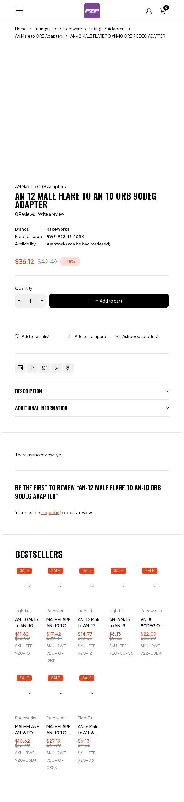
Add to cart (111, 301)
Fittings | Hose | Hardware (58, 28)
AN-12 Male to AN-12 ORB (89, 625)
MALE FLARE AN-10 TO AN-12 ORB (58, 625)
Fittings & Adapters (107, 28)
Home (20, 28)
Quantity (23, 288)
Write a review (51, 214)
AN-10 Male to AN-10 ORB (26, 625)
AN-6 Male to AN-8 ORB (119, 625)
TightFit (22, 610)
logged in (50, 512)
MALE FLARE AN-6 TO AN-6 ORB (27, 732)
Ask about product (140, 336)
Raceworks (57, 229)
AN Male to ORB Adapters (39, 36)
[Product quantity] (30, 301)
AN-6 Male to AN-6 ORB (88, 732)
